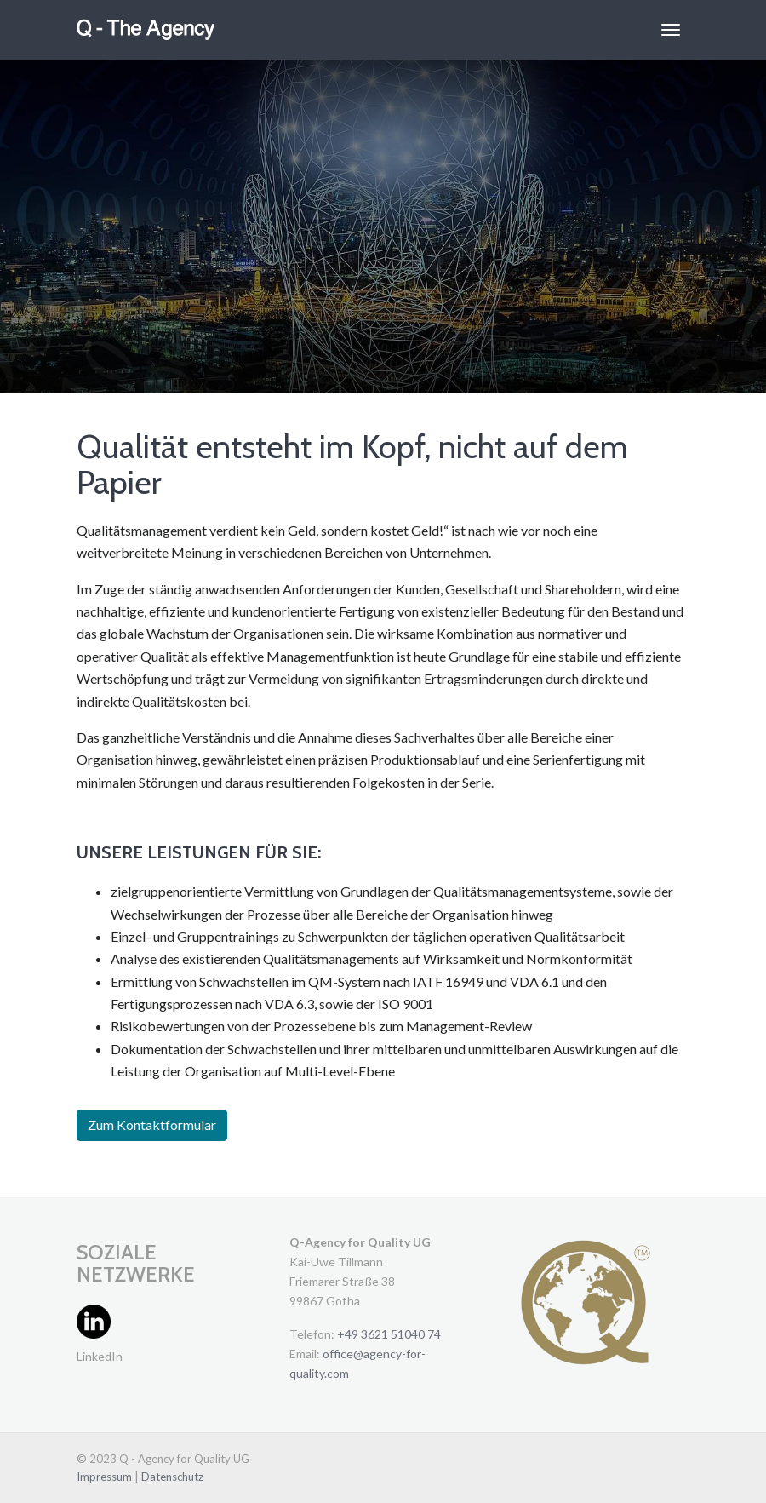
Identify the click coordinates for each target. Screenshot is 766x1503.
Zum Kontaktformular (152, 1124)
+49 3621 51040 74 (389, 1334)
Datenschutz (172, 1476)
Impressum (105, 1476)
